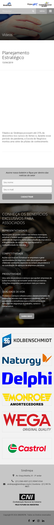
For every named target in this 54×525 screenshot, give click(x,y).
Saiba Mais (26, 316)
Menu (47, 11)
